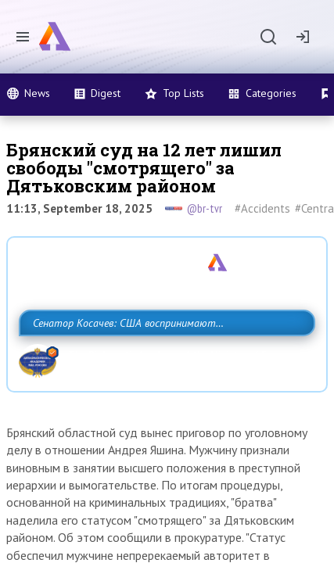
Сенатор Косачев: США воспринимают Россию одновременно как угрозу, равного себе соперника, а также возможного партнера (154, 357)
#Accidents (262, 208)
